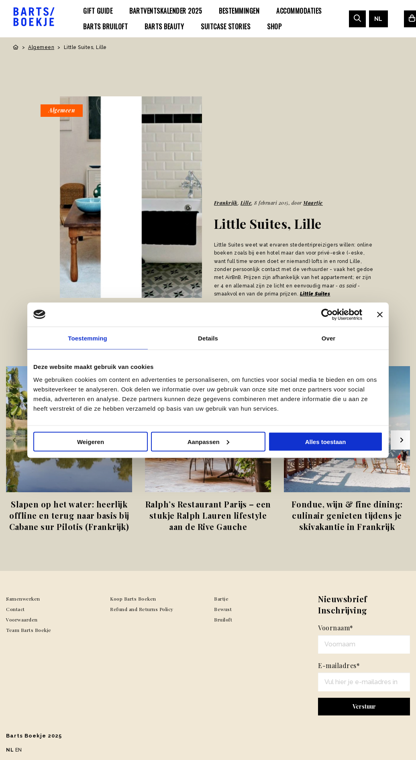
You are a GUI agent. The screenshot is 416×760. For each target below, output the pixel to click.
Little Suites (315, 294)
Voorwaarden (22, 619)
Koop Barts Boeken (133, 598)
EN (18, 750)
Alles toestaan (325, 441)
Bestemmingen (239, 11)
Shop (274, 26)
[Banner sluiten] (380, 314)
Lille (246, 203)
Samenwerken (23, 598)
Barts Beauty (164, 26)
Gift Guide (97, 11)
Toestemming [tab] (87, 337)
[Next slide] (400, 440)
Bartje (221, 598)
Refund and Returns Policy (141, 609)
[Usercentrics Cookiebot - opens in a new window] (327, 314)
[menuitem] (98, 10)
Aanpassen (208, 441)
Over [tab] (329, 337)
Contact (15, 609)
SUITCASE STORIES (225, 26)
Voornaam (335, 627)
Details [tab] (208, 337)
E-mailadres (339, 665)
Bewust (223, 609)
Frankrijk (226, 203)
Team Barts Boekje (28, 630)
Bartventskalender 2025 (165, 11)
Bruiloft (223, 619)
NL (378, 19)
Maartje (313, 203)
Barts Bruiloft (105, 26)
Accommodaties (299, 11)
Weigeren (90, 441)
